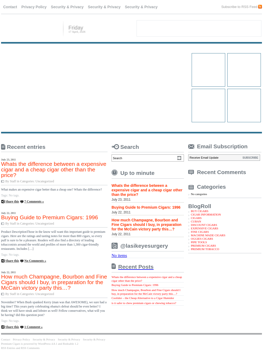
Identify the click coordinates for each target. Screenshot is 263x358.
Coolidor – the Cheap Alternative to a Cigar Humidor (143, 298)
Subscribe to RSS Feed (239, 7)
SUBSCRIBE (250, 157)
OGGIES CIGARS (202, 238)
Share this (12, 201)
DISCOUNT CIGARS (204, 224)
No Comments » (35, 261)
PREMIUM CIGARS (203, 245)
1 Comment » (33, 327)
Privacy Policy (34, 7)
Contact (10, 7)
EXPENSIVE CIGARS (204, 228)
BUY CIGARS (199, 211)
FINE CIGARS (200, 231)
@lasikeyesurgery (144, 246)
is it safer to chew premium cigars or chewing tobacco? (144, 303)
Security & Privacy (67, 7)
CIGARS (196, 218)
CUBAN (196, 221)
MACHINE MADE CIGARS (208, 235)
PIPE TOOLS (199, 242)
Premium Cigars (30, 28)
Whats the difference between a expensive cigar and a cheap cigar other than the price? (53, 169)
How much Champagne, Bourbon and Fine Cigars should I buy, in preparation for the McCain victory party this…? (54, 282)
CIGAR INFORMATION (206, 214)
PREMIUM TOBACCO (205, 249)
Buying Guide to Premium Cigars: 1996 (49, 217)
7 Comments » (34, 201)
